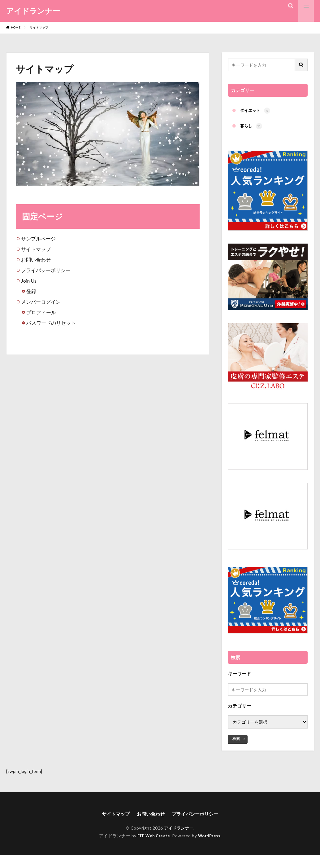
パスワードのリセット (51, 323)
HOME (15, 27)
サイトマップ (39, 27)
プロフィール (41, 312)
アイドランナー (33, 11)
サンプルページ (38, 238)
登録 (31, 291)
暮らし (251, 127)
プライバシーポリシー (46, 270)
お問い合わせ (36, 259)
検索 (236, 735)
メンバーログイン (41, 302)
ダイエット (256, 111)
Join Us (29, 281)
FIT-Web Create (152, 837)
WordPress (210, 837)
